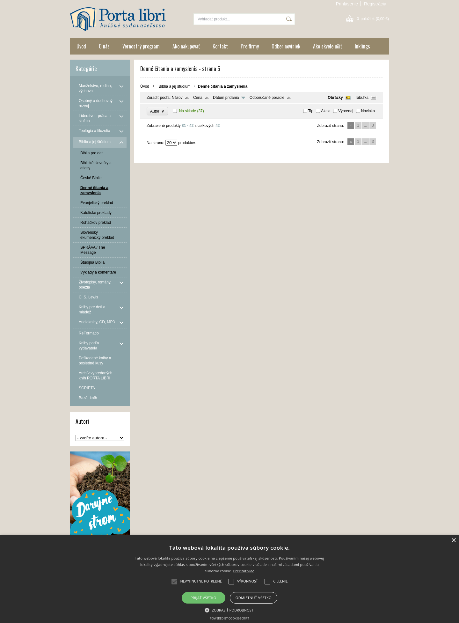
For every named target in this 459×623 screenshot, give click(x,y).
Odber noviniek (286, 46)
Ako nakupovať (186, 46)
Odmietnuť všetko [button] (254, 597)
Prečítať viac (243, 570)
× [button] (453, 540)
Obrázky (335, 97)
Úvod (81, 46)
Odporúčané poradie (267, 97)
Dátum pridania (226, 97)
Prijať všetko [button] (203, 597)
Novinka (368, 111)
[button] (230, 609)
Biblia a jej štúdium (175, 86)
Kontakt (220, 46)
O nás (104, 46)
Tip (310, 111)
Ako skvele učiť (327, 46)
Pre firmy (250, 46)
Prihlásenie (347, 3)
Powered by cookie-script (229, 618)
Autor (157, 111)
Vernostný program (141, 46)
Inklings (362, 46)
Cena (197, 97)
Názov (177, 97)
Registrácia (375, 3)
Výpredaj (345, 111)
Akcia (325, 111)
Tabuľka (361, 97)
